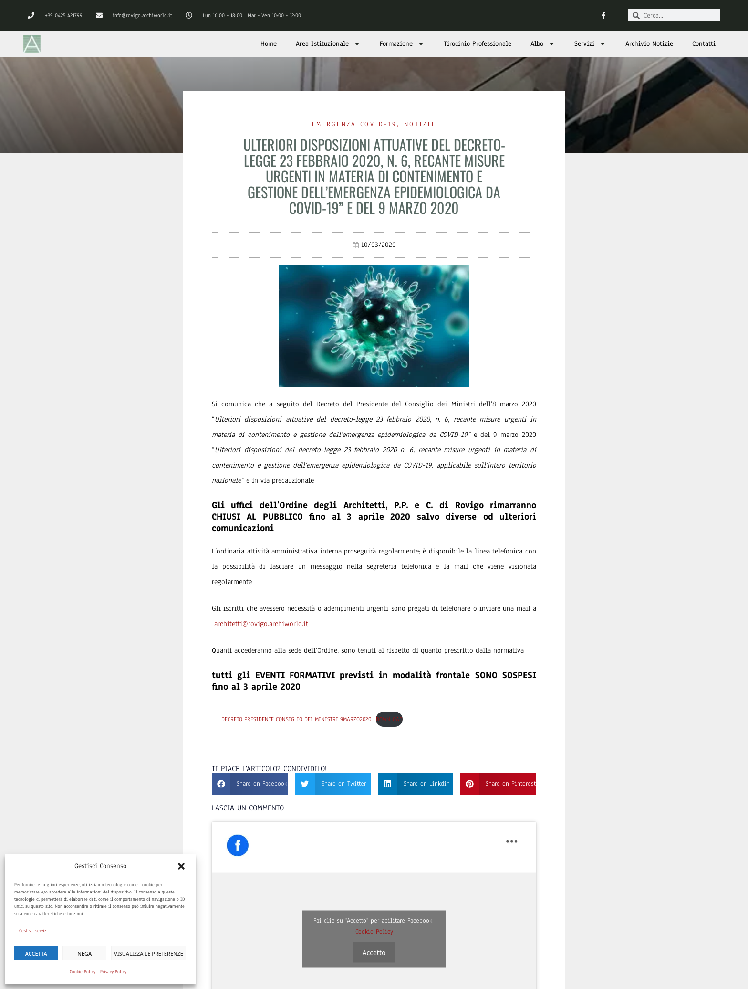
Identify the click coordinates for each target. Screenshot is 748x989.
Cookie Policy (82, 971)
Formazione (402, 43)
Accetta (36, 953)
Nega (84, 953)
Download (389, 719)
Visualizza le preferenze (148, 953)
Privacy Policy (113, 971)
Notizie (420, 124)
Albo (542, 43)
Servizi (590, 43)
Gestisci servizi (33, 930)
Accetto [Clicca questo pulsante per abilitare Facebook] (374, 952)
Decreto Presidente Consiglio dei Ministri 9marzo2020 (296, 719)
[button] (181, 866)
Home (268, 43)
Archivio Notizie (649, 43)
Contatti (704, 43)
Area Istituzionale (328, 43)
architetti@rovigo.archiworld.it (261, 623)
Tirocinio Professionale (477, 43)
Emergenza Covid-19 (354, 124)
